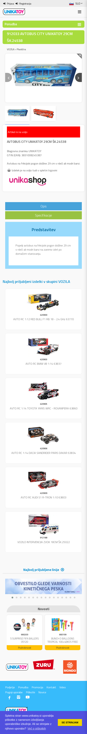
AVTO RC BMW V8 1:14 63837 (43, 364)
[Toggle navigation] (79, 24)
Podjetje (10, 687)
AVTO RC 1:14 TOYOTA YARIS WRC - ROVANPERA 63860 (43, 408)
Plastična (21, 49)
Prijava (10, 3)
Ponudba (23, 687)
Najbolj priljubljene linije (41, 569)
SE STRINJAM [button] (70, 722)
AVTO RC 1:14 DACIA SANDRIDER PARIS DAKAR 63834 (43, 453)
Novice (42, 692)
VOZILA (10, 49)
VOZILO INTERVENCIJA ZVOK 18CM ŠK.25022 (43, 542)
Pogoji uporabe (14, 692)
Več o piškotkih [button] (36, 728)
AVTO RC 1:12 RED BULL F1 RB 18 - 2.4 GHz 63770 (43, 319)
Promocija (37, 687)
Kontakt (51, 687)
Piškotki (30, 692)
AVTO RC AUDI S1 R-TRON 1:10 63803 (43, 497)
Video (62, 687)
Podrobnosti (24, 647)
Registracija (25, 3)
